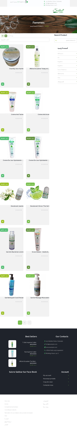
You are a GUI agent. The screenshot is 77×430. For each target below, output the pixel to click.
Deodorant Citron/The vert (39, 208)
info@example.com (51, 3)
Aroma (6, 406)
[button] (26, 1)
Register (20, 2)
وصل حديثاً (45, 409)
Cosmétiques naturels (10, 412)
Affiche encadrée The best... (27, 364)
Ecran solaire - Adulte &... (40, 254)
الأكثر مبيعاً (45, 406)
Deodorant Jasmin (16, 208)
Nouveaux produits (49, 381)
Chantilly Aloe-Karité (16, 70)
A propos (60, 55)
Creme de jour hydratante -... (38, 162)
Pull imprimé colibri (30, 354)
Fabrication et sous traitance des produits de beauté (19, 415)
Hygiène (60, 63)
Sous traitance (62, 71)
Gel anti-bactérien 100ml (14, 254)
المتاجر (6, 427)
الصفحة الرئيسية (63, 50)
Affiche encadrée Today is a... (38, 70)
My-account (47, 378)
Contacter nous (48, 387)
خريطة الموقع (8, 424)
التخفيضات (45, 403)
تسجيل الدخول (13, 2)
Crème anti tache (17, 116)
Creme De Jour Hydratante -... (12, 162)
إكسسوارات (61, 83)
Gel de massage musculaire (39, 300)
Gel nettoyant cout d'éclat (13, 300)
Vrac (59, 79)
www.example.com (52, 349)
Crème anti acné (43, 116)
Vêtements (61, 75)
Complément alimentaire (11, 409)
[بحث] (65, 42)
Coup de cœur (48, 384)
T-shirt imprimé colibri (29, 345)
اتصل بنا (7, 421)
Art (58, 59)
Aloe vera (7, 403)
